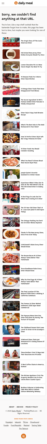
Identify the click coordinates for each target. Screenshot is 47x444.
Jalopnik (18, 422)
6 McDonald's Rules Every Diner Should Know (32, 246)
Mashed (26, 425)
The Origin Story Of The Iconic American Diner (31, 42)
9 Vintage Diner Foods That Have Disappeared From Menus (32, 90)
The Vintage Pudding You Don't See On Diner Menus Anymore (32, 222)
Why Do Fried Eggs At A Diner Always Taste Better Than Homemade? (31, 282)
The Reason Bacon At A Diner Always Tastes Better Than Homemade (31, 258)
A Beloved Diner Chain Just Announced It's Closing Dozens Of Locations (32, 342)
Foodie (6, 425)
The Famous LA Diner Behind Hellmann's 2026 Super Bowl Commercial (31, 306)
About (11, 407)
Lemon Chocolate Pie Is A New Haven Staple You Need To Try (31, 66)
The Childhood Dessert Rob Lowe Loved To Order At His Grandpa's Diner (32, 330)
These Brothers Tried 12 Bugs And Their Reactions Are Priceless (32, 354)
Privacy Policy (32, 407)
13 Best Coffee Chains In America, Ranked (32, 366)
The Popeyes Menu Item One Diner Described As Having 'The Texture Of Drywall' (32, 318)
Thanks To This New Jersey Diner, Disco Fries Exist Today (32, 234)
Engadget (9, 422)
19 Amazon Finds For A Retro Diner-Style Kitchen (31, 78)
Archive (20, 407)
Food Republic (16, 425)
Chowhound (34, 422)
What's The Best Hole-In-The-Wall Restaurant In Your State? (32, 126)
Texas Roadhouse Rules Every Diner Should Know (31, 270)
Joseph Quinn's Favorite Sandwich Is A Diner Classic (30, 174)
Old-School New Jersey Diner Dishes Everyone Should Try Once (32, 54)
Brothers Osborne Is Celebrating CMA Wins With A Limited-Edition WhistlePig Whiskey (32, 390)
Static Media (16, 411)
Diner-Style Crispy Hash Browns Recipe (32, 114)
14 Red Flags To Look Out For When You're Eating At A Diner (31, 198)
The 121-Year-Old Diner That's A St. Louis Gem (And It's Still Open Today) (32, 210)
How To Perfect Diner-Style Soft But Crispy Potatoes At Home (32, 138)
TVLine (25, 422)
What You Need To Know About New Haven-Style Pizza (32, 162)
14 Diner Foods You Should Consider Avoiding (30, 150)
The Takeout (23, 428)
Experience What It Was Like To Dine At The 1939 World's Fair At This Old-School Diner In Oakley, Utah (32, 186)
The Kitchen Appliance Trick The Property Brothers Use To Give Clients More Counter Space (32, 377)
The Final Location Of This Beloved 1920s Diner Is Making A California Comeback (32, 294)
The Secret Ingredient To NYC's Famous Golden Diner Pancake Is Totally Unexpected (32, 102)
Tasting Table (36, 425)
